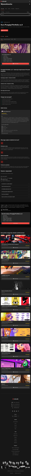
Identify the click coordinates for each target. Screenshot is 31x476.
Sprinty (15, 437)
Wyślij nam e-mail (4, 179)
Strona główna (15, 421)
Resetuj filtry (7, 12)
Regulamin (11, 473)
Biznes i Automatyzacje (15, 447)
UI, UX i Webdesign (15, 454)
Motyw (16, 414)
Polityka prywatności (18, 473)
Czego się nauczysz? (7, 39)
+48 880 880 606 (16, 407)
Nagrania (15, 442)
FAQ (14, 39)
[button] (30, 4)
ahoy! (15, 431)
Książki (15, 439)
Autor (12, 39)
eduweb (15, 419)
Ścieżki (15, 425)
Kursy (15, 423)
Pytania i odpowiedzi (16, 402)
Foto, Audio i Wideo (15, 449)
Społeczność (15, 435)
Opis (2, 39)
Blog (15, 428)
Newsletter (15, 433)
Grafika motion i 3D (7, 22)
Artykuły (15, 440)
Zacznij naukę (15, 223)
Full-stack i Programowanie (16, 451)
